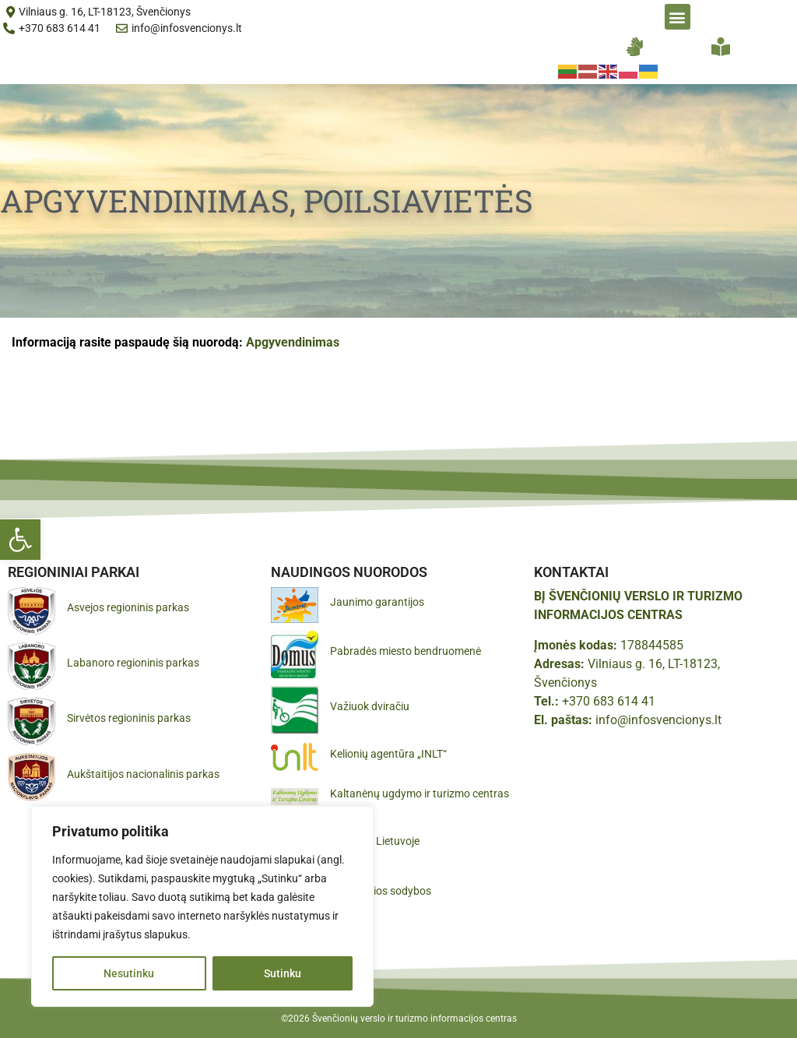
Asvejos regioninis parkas (128, 607)
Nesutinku (129, 973)
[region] (202, 906)
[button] (20, 539)
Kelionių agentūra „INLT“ (388, 754)
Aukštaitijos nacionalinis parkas (143, 774)
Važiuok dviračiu (369, 706)
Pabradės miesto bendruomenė (405, 651)
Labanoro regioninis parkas (133, 662)
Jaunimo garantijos (377, 602)
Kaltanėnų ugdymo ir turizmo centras (419, 793)
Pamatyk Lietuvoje (375, 841)
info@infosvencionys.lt (658, 720)
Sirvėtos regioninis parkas (129, 718)
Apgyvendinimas (292, 342)
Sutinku (282, 973)
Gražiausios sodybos (380, 891)
